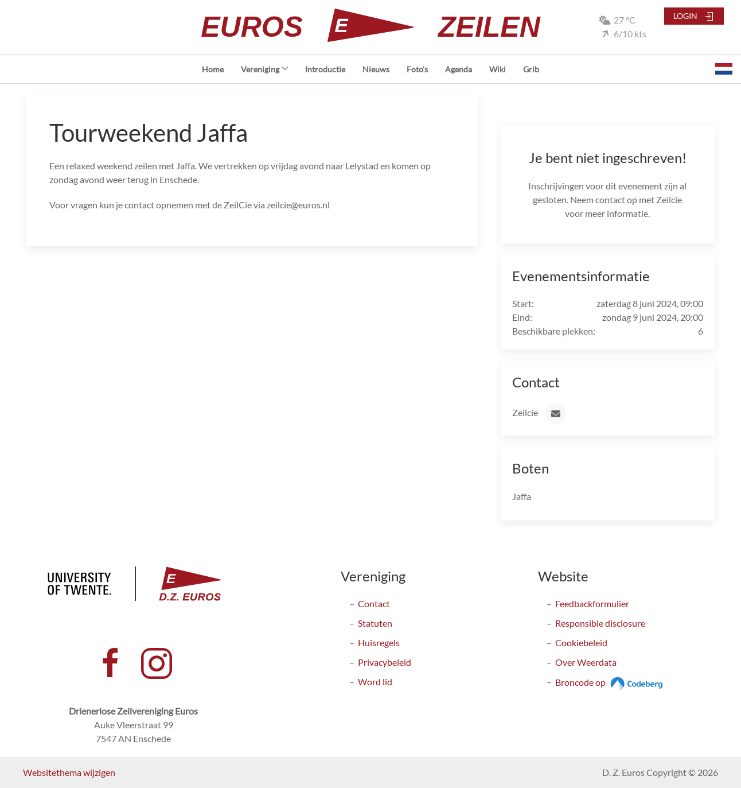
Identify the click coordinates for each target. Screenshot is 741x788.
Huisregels (379, 642)
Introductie (325, 69)
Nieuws (375, 69)
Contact (374, 603)
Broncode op (610, 682)
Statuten (375, 623)
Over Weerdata (586, 662)
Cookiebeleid (581, 642)
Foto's (417, 69)
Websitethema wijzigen (69, 772)
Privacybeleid (384, 662)
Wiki (497, 69)
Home (213, 69)
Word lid (375, 681)
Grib (531, 69)
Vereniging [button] (264, 69)
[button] (724, 69)
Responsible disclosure (600, 623)
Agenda (458, 69)
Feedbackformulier (592, 603)
